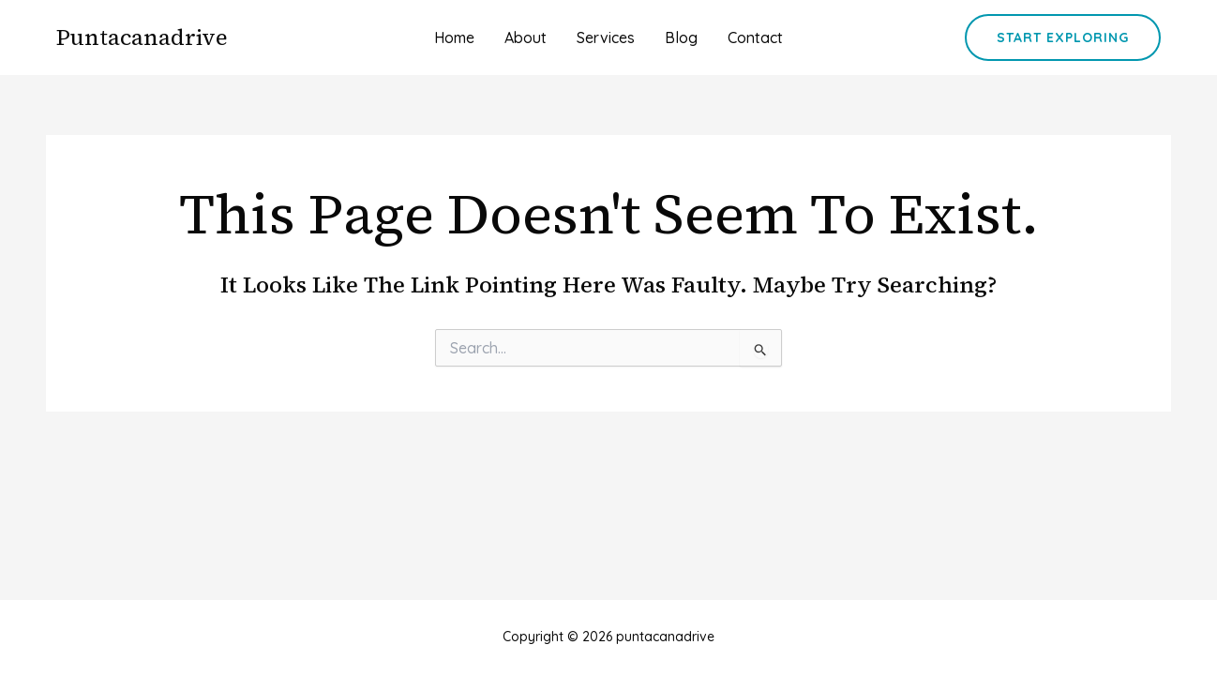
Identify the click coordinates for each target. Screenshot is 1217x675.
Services (606, 37)
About (525, 37)
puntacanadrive (142, 37)
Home (454, 37)
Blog (681, 37)
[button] (1063, 37)
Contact (755, 37)
